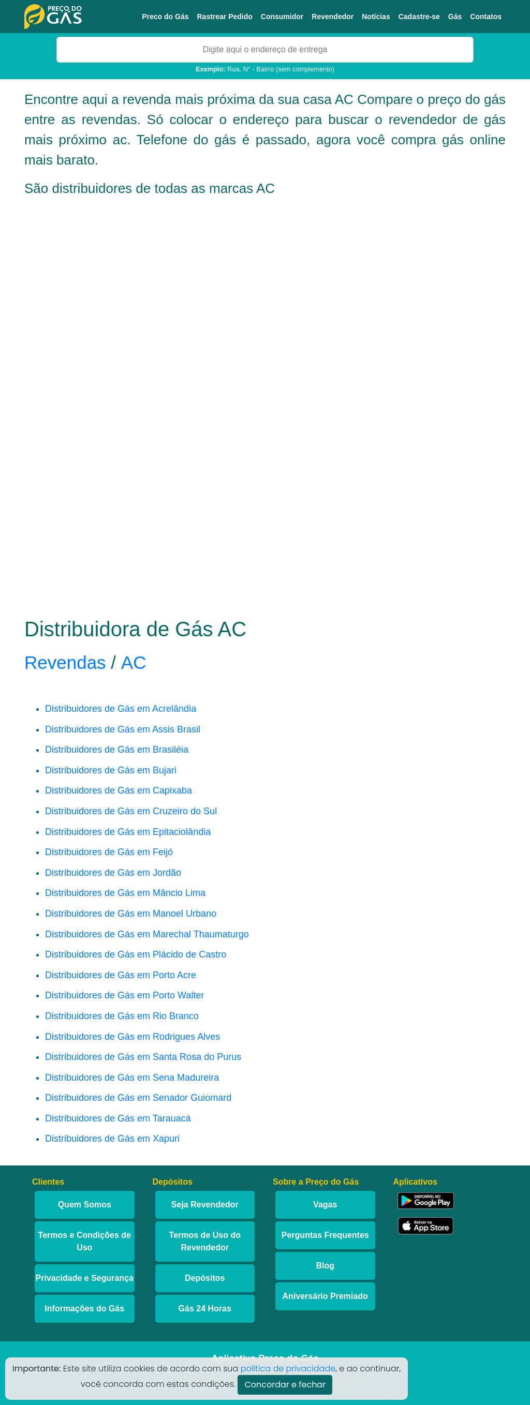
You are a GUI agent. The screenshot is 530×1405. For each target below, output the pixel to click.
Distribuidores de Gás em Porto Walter (124, 995)
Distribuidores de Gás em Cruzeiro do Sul (131, 811)
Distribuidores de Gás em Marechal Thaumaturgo (147, 934)
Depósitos (205, 1278)
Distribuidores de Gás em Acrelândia (120, 709)
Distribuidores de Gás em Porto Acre (120, 975)
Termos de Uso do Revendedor (205, 1241)
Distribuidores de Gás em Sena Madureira (132, 1077)
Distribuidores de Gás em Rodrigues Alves (132, 1037)
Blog (325, 1265)
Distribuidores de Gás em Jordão (113, 873)
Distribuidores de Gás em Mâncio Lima (125, 893)
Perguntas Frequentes (325, 1235)
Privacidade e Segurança (85, 1278)
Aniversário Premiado (325, 1296)
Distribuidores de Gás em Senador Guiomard (138, 1098)
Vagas (325, 1204)
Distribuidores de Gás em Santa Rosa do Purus (143, 1057)
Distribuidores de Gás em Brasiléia (116, 749)
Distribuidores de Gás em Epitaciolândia (128, 832)
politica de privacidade (288, 1368)
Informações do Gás (84, 1308)
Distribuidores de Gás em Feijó (109, 852)
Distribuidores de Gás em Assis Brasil (122, 729)
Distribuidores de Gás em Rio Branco (122, 1016)
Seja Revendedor (205, 1204)
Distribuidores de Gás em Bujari (110, 770)
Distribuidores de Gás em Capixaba (118, 790)
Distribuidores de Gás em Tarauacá (118, 1118)
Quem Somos (84, 1204)
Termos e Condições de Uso (84, 1241)
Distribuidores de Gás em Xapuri (112, 1138)
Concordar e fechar (285, 1385)
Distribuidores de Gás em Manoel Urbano (130, 913)
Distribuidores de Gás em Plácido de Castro (135, 954)
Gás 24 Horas (205, 1308)
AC (133, 662)
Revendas (65, 662)
